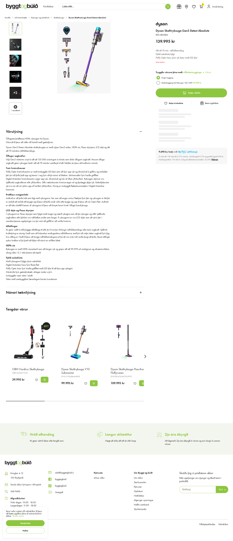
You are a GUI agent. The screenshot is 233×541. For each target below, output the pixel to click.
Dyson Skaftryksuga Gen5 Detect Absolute (87, 17)
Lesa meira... (161, 62)
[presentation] (48, 6)
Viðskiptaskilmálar (207, 524)
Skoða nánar (18, 515)
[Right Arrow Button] (145, 356)
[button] (25, 523)
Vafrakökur (223, 524)
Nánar (208, 72)
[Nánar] (214, 159)
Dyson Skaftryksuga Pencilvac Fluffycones (128, 371)
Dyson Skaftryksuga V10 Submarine (75, 371)
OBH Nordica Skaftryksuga (28, 369)
